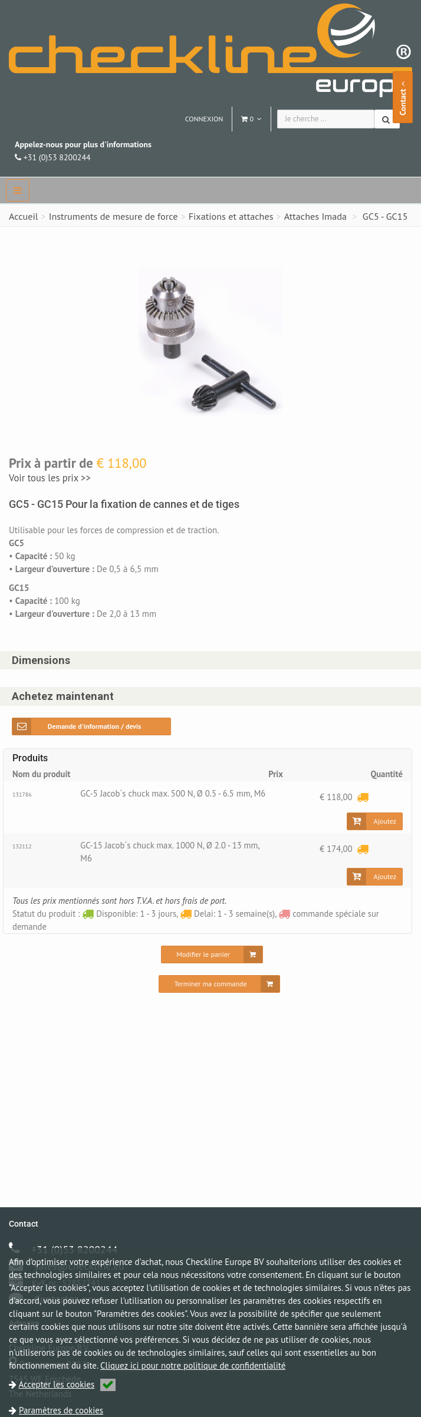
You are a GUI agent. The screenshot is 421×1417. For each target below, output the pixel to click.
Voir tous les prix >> (50, 477)
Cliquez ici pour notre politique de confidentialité (192, 1365)
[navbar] (17, 190)
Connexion (204, 118)
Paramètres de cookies (61, 1410)
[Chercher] (387, 119)
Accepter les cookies (67, 1384)
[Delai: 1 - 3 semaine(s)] (363, 797)
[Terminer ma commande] (219, 988)
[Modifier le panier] (212, 958)
